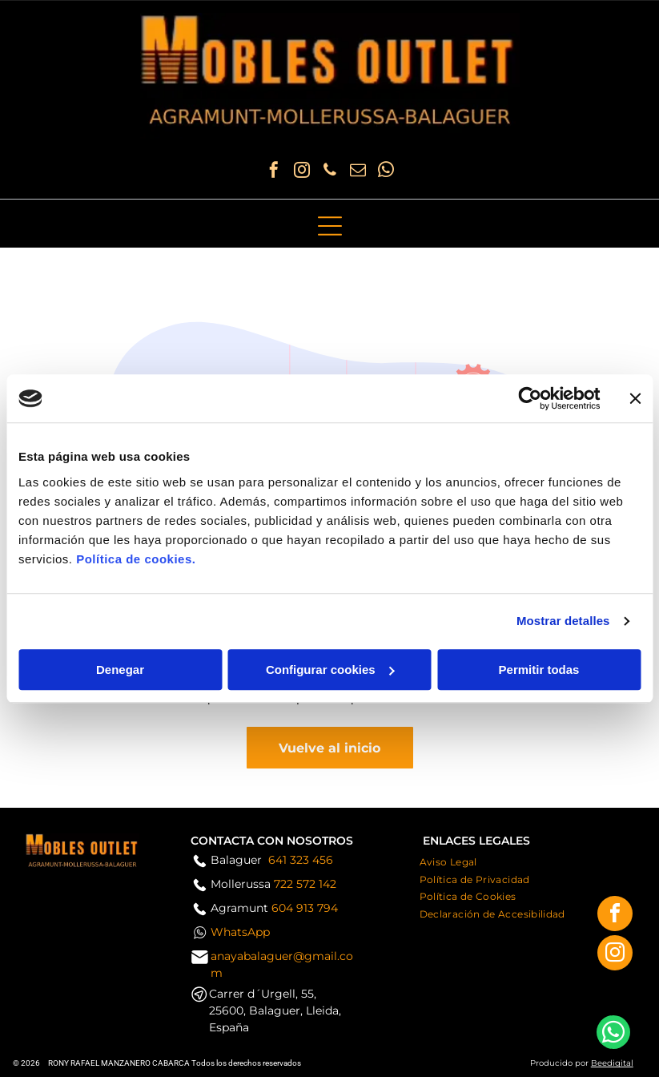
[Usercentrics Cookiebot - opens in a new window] (530, 398)
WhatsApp (240, 932)
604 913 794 (304, 908)
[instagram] (302, 172)
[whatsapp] (386, 172)
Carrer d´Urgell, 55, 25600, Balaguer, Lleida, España (275, 1010)
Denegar (120, 669)
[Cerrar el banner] (635, 398)
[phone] (330, 172)
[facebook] (274, 172)
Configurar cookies (330, 669)
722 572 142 (305, 884)
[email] (358, 172)
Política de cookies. (135, 559)
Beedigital (612, 1063)
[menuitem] (448, 860)
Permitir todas (539, 669)
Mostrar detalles (563, 620)
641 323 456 (300, 860)
